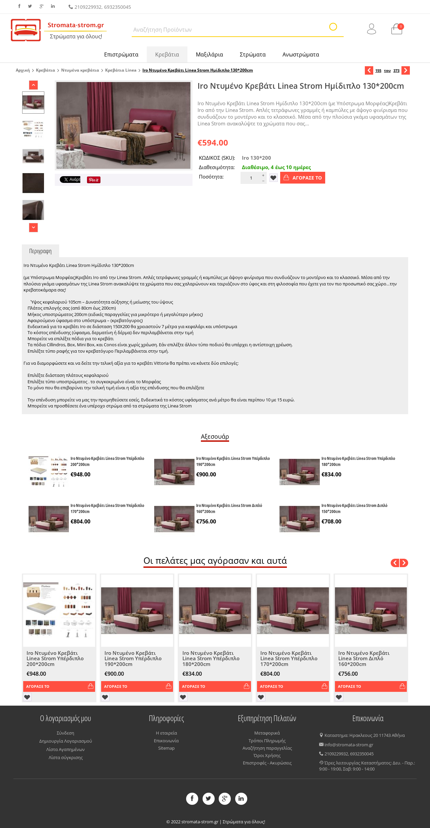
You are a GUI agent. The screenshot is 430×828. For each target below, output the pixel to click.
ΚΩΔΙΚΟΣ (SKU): (217, 157)
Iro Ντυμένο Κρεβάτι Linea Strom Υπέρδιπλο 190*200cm (233, 461)
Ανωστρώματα (301, 54)
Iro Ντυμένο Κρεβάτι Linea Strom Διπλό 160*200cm (229, 508)
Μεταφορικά (267, 733)
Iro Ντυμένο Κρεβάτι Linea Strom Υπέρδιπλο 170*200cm (107, 508)
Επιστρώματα (121, 54)
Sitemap (166, 748)
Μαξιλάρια (209, 54)
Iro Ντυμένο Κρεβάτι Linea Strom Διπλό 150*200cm (354, 508)
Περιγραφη (40, 251)
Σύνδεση (65, 733)
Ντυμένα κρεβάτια (80, 70)
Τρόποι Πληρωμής (267, 741)
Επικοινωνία (166, 741)
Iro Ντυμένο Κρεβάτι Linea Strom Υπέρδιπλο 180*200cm (358, 461)
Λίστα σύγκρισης (66, 757)
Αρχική (23, 70)
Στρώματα (253, 54)
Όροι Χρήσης (267, 755)
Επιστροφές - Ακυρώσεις (267, 763)
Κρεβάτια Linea (120, 70)
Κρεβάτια (167, 54)
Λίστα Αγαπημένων (65, 749)
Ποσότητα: (211, 176)
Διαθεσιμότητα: (217, 167)
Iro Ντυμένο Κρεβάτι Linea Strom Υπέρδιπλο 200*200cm (107, 461)
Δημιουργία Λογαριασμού (65, 741)
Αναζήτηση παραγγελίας (267, 748)
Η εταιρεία (166, 733)
